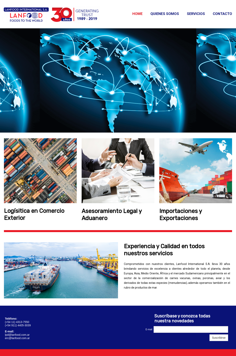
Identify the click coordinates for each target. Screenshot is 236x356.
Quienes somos (164, 14)
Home (137, 14)
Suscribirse (219, 337)
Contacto (222, 14)
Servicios (196, 14)
